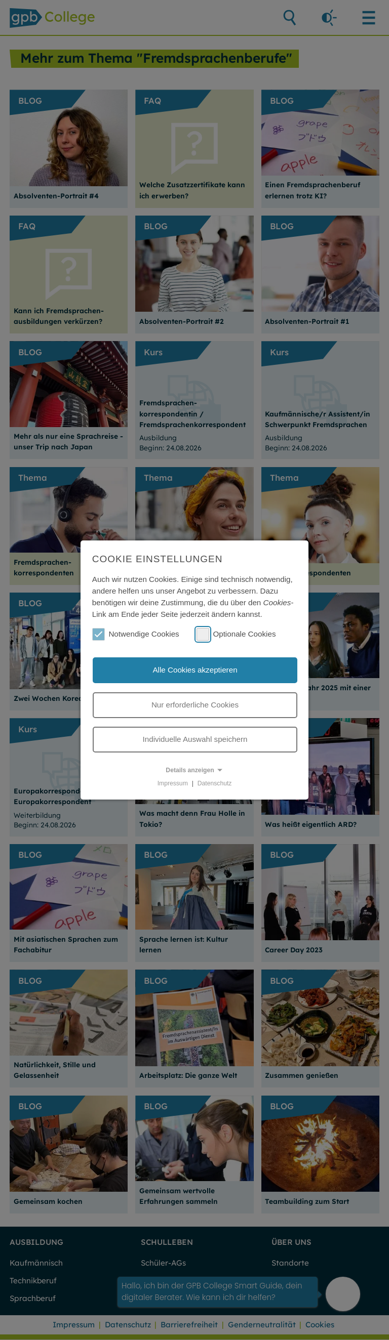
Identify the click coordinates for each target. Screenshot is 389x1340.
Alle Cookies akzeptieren (194, 669)
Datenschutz (215, 783)
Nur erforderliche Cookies (195, 704)
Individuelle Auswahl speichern (195, 739)
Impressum (173, 783)
